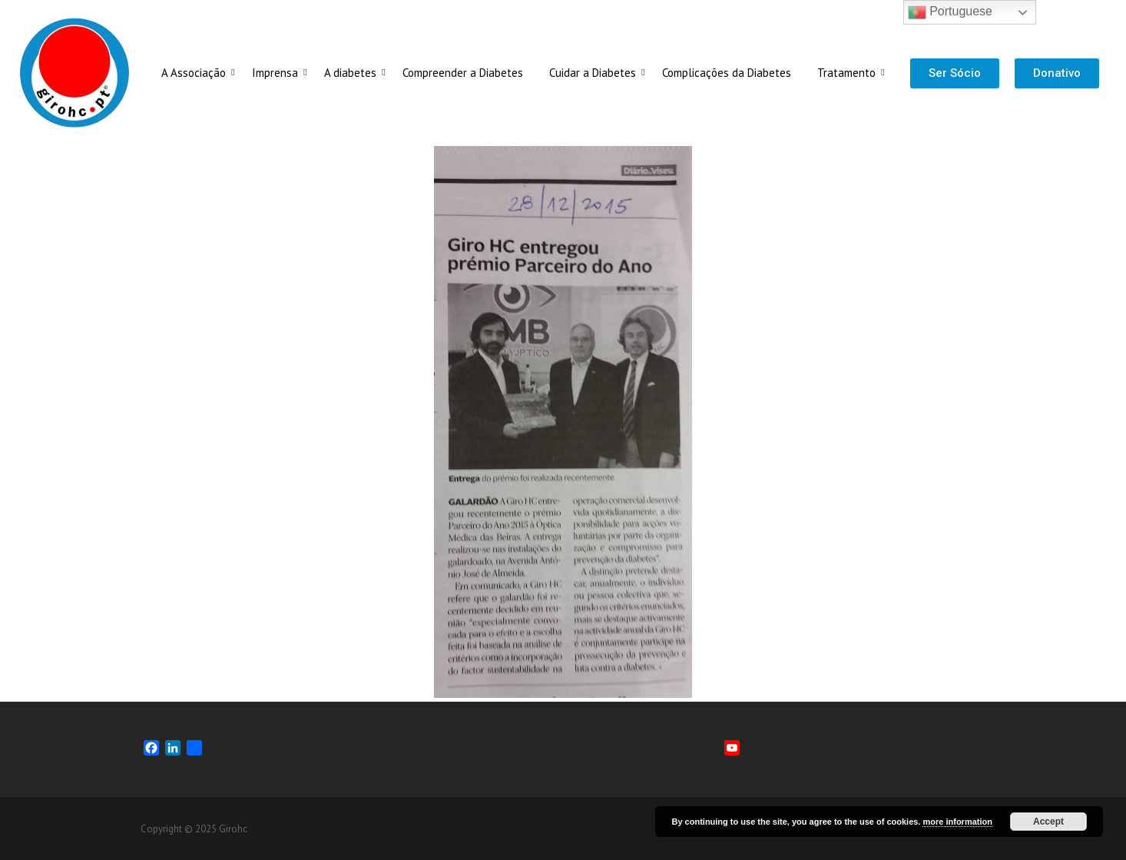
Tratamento (849, 72)
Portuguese (950, 12)
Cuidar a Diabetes (595, 72)
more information (957, 821)
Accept (1048, 821)
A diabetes (353, 72)
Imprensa (277, 72)
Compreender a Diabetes (462, 72)
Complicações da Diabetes (726, 72)
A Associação (196, 72)
